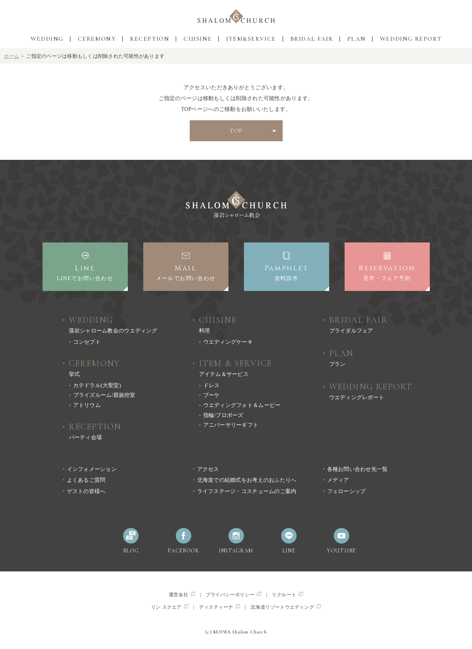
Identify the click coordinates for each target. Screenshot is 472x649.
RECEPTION (149, 39)
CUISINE (198, 39)
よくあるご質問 (86, 480)
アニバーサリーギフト (231, 425)
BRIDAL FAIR (311, 39)
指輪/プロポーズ (223, 415)
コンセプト (87, 342)
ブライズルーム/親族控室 (104, 395)
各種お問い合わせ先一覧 (357, 469)
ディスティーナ (219, 607)
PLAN (356, 39)
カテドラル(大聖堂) (97, 385)
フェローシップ (346, 491)
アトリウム (87, 405)
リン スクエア (170, 607)
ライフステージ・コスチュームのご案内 (247, 491)
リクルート (287, 594)
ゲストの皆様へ (86, 491)
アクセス (208, 469)
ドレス (211, 385)
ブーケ (211, 395)
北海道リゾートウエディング (286, 607)
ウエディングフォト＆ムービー (242, 405)
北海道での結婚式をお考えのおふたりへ (247, 480)
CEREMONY (97, 39)
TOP (236, 130)
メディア (338, 480)
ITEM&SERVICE (251, 39)
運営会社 (182, 594)
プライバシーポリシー (233, 594)
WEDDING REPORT (410, 39)
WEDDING (47, 39)
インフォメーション (92, 469)
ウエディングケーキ (228, 342)
